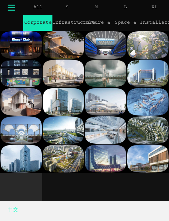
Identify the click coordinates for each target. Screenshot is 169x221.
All (38, 7)
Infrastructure (67, 23)
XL (155, 7)
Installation (154, 23)
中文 (12, 211)
